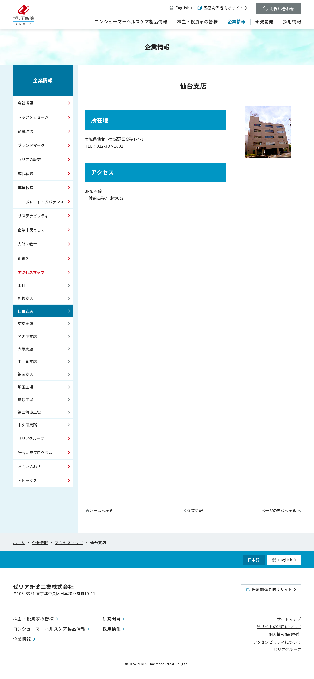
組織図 (23, 258)
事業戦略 (25, 187)
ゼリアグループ (31, 438)
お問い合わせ (29, 466)
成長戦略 (25, 173)
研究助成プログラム (35, 452)
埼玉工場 (25, 387)
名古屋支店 (27, 336)
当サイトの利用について (279, 627)
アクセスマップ (31, 272)
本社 (21, 285)
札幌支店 (25, 298)
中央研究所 (27, 425)
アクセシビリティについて (277, 642)
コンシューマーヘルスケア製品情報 (49, 629)
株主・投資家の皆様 (33, 619)
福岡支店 (25, 374)
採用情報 (112, 629)
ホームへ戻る (101, 510)
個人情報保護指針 (285, 634)
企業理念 (25, 131)
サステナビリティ (33, 215)
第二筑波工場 (29, 412)
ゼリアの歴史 (29, 159)
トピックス (27, 480)
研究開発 (112, 619)
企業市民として (31, 230)
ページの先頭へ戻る (278, 510)
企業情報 (43, 80)
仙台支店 (25, 311)
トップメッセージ (33, 117)
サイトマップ (289, 619)
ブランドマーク (31, 145)
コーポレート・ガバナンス (41, 202)
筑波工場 (25, 399)
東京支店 (25, 323)
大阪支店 (25, 349)
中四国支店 (27, 361)
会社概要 (25, 103)
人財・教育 (27, 244)
